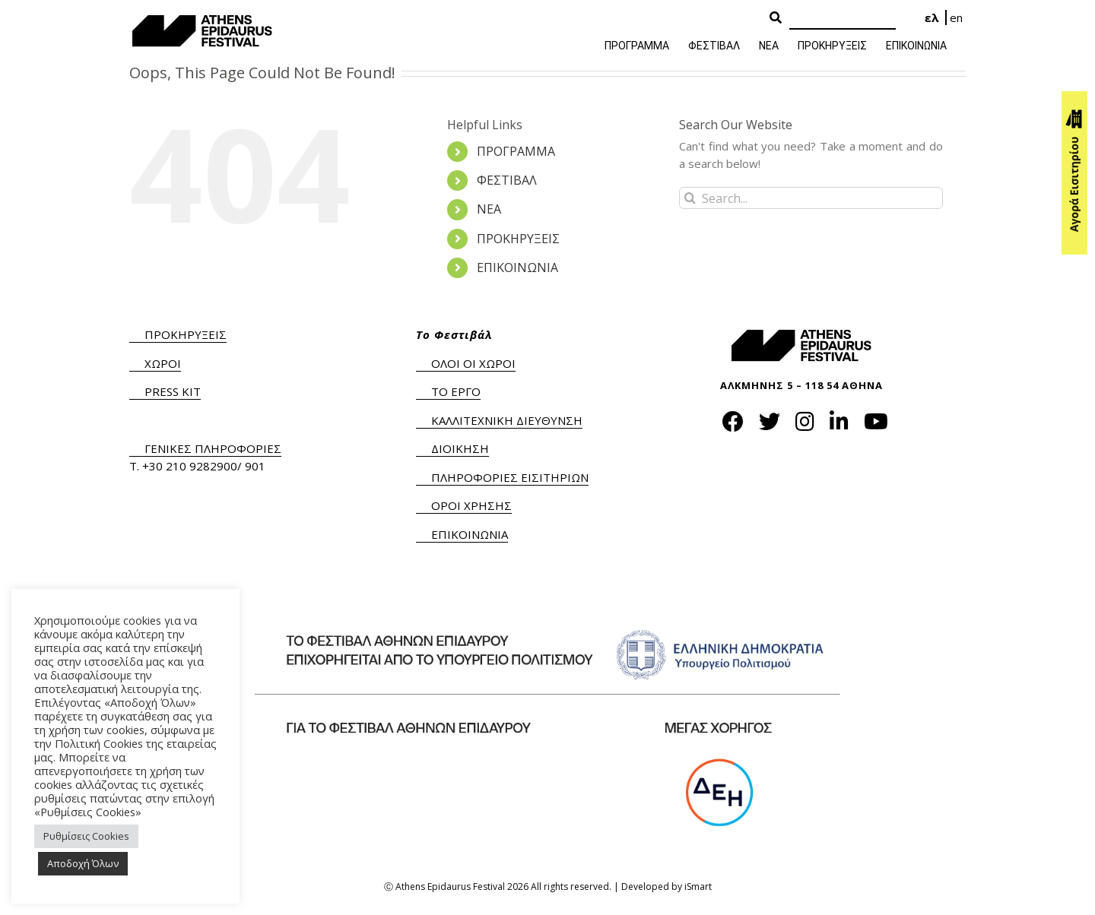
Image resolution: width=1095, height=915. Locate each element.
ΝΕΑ (489, 209)
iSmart (698, 886)
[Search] (842, 19)
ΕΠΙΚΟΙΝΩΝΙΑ (517, 267)
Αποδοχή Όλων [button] (83, 863)
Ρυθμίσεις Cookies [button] (86, 836)
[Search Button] (775, 18)
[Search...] (811, 198)
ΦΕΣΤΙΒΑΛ (507, 180)
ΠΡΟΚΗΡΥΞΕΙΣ (518, 238)
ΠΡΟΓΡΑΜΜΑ (516, 151)
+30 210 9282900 (189, 465)
